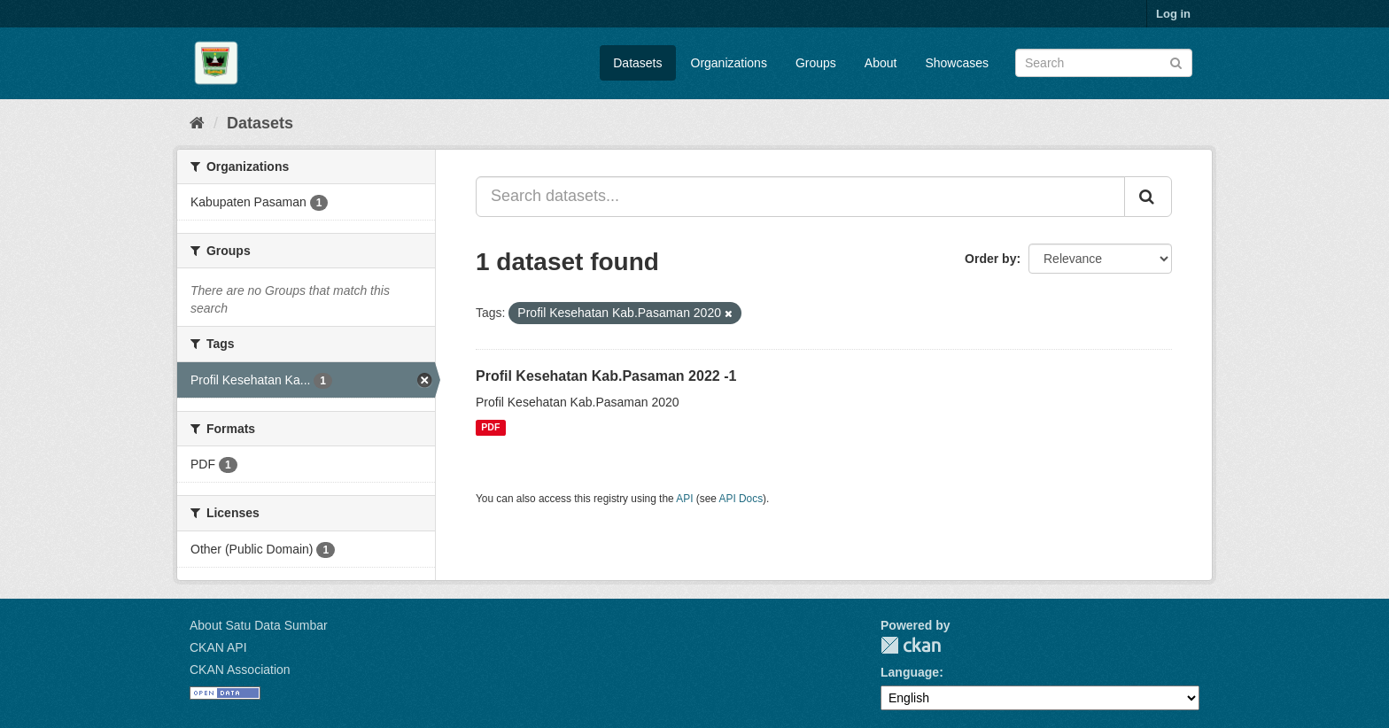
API (684, 498)
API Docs (741, 498)
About (881, 63)
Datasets (637, 63)
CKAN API (218, 647)
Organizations (729, 63)
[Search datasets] (1103, 63)
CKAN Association (240, 669)
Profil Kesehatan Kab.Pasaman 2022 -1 (606, 375)
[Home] (197, 123)
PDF (490, 427)
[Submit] (1175, 61)
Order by (990, 259)
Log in (1173, 13)
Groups (815, 63)
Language (910, 672)
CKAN (911, 645)
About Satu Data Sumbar (259, 625)
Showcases (957, 63)
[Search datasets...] (800, 196)
